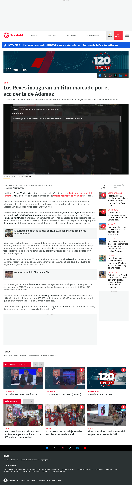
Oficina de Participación (12, 471)
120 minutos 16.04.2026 (106, 378)
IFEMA (10, 355)
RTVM (6, 456)
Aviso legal (36, 471)
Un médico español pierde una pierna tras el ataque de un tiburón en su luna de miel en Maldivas (102, 241)
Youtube (126, 75)
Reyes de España (33, 355)
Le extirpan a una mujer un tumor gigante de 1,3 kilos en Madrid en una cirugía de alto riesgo (102, 258)
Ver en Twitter (54, 448)
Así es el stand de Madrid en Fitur (9, 274)
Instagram (110, 75)
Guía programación (45, 460)
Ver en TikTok (70, 448)
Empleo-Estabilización (85, 469)
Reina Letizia (52, 355)
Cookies (44, 471)
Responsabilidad (22, 469)
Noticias (34, 35)
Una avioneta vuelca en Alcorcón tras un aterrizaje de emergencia (102, 226)
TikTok (115, 75)
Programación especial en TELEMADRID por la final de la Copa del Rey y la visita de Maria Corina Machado (70, 45)
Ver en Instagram (62, 448)
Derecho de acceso (68, 469)
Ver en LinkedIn (77, 448)
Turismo (23, 355)
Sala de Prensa (8, 469)
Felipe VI (44, 355)
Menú (127, 35)
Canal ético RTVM (111, 469)
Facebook (99, 75)
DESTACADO (14, 45)
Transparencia (35, 469)
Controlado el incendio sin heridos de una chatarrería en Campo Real (102, 212)
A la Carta (52, 35)
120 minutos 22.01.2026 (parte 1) (65, 378)
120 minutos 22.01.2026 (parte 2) (23, 378)
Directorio (46, 469)
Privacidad (26, 471)
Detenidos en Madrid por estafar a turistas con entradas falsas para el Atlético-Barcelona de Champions (102, 274)
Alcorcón (112, 224)
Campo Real (113, 210)
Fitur (5, 83)
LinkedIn (120, 75)
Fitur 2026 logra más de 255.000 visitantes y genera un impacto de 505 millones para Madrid (23, 415)
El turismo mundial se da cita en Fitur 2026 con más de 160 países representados (9, 233)
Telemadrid (15, 460)
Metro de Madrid (115, 193)
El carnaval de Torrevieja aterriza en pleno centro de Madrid (65, 415)
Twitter (105, 75)
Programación (92, 35)
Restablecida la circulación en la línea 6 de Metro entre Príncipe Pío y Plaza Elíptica (102, 195)
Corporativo (10, 466)
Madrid (16, 355)
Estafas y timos (114, 272)
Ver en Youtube (85, 448)
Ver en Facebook (47, 448)
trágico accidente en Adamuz (67, 196)
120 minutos (10, 391)
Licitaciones (99, 469)
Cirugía (111, 255)
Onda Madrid (71, 35)
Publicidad (55, 469)
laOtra (34, 460)
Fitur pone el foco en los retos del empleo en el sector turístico (106, 415)
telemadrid (10, 480)
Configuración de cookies (58, 471)
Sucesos (111, 239)
